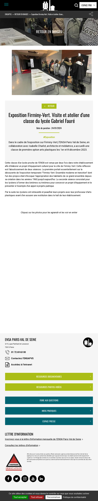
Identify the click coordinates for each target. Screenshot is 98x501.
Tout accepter (20, 497)
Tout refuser (37, 497)
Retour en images (21, 14)
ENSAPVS (8, 14)
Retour (49, 106)
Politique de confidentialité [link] (74, 497)
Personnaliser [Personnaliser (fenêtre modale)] (53, 497)
